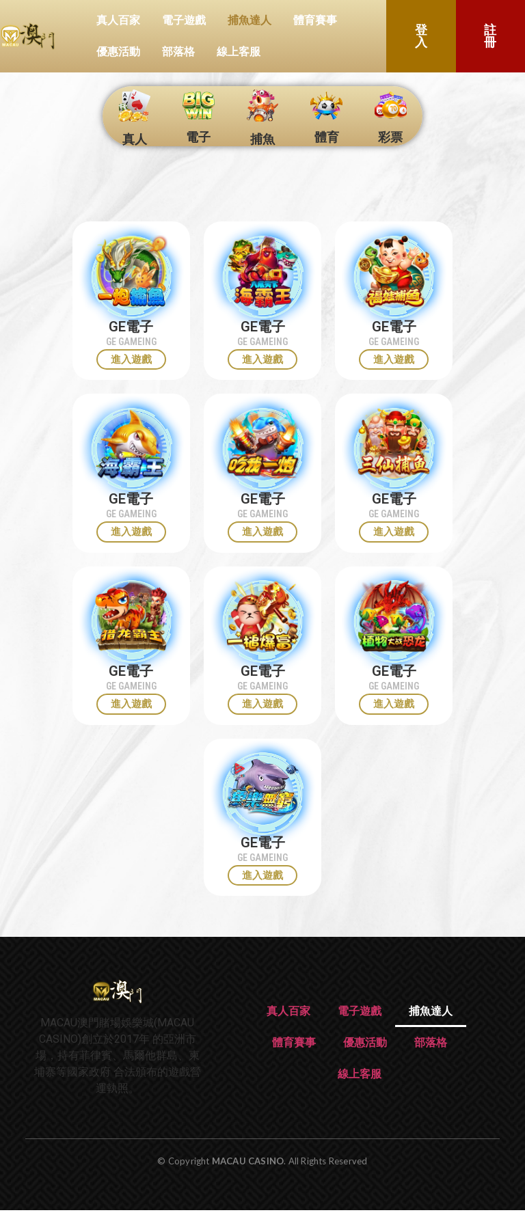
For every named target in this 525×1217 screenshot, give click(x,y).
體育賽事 (315, 20)
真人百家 (118, 20)
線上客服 (238, 51)
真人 (134, 139)
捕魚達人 (249, 20)
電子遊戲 (184, 20)
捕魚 (262, 139)
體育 (326, 137)
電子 (198, 137)
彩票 (390, 137)
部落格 (178, 51)
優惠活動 (118, 51)
